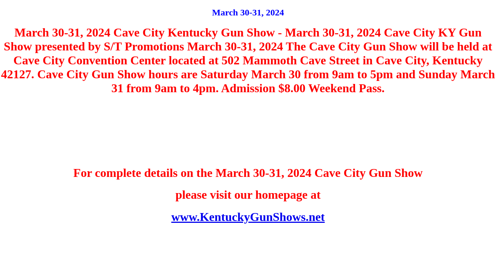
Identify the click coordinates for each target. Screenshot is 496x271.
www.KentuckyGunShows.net (248, 217)
